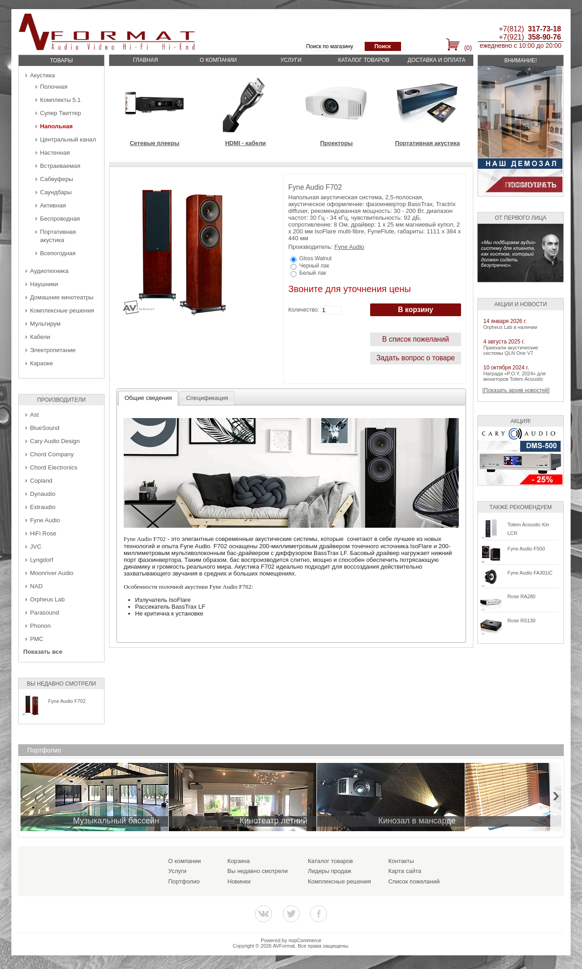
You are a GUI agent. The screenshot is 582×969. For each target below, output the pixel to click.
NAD (36, 586)
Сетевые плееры (154, 143)
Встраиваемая (60, 165)
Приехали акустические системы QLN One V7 (510, 350)
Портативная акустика (427, 143)
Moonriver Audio (51, 573)
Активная (53, 205)
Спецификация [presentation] (207, 397)
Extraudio (42, 507)
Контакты (401, 861)
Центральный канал (68, 139)
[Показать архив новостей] (516, 390)
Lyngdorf (41, 559)
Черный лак (314, 265)
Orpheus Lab (47, 599)
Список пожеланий (414, 881)
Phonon (40, 625)
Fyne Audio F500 (526, 548)
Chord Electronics (53, 467)
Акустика (42, 75)
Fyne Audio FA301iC (529, 572)
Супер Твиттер (60, 113)
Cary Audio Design (55, 441)
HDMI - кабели (245, 143)
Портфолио (184, 881)
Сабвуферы (56, 179)
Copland (41, 480)
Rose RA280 (521, 596)
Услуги (291, 60)
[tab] (148, 398)
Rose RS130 (521, 620)
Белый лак (312, 273)
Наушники (44, 284)
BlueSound (45, 427)
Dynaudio (42, 493)
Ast (34, 414)
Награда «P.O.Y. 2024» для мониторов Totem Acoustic (514, 376)
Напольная (56, 126)
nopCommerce (305, 940)
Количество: (303, 310)
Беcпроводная (60, 218)
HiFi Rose (43, 533)
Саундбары (56, 192)
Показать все (42, 651)
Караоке (41, 363)
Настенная (55, 152)
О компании (218, 60)
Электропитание (52, 350)
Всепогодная (57, 253)
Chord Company (52, 454)
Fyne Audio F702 (66, 701)
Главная (145, 60)
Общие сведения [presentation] (148, 397)
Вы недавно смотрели (257, 871)
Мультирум (45, 323)
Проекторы (336, 143)
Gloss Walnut (315, 258)
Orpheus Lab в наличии (510, 327)
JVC (35, 546)
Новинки (239, 881)
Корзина (238, 861)
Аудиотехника (49, 270)
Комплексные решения (62, 310)
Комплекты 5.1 (60, 99)
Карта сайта (404, 871)
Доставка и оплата (437, 60)
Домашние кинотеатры (62, 297)
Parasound (44, 612)
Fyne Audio (45, 520)
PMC (36, 639)
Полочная (53, 86)
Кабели (40, 336)
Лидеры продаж (329, 871)
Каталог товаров (363, 60)
